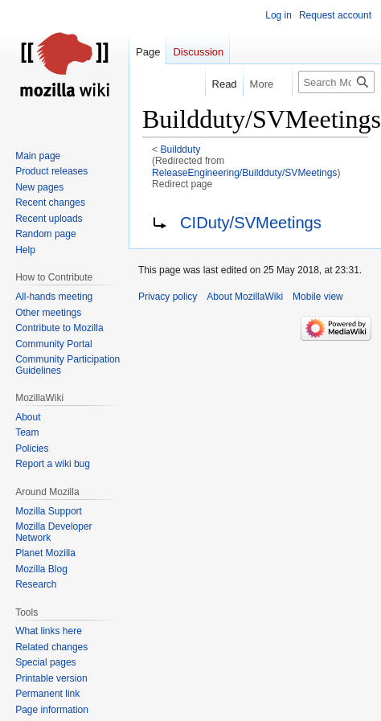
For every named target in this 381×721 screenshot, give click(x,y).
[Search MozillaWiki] (336, 82)
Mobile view (318, 296)
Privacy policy (167, 296)
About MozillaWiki (245, 296)
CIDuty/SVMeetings (251, 222)
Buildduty (181, 149)
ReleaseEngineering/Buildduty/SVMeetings (244, 172)
